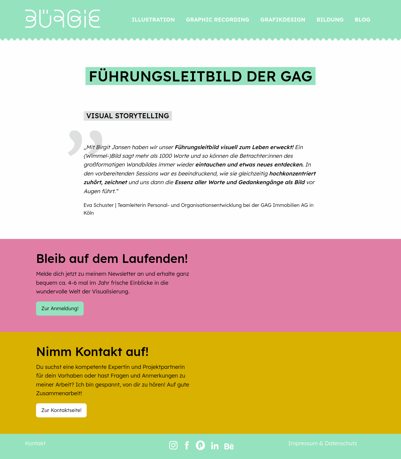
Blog (363, 19)
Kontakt (35, 443)
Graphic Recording (217, 19)
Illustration (153, 19)
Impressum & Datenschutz (322, 443)
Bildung (330, 19)
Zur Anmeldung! (60, 308)
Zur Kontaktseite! (61, 410)
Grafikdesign (282, 19)
